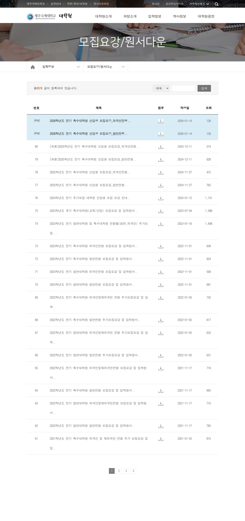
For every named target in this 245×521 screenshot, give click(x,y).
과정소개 (130, 16)
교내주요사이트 (175, 4)
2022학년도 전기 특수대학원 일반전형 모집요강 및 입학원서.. (92, 390)
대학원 (65, 15)
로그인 (155, 4)
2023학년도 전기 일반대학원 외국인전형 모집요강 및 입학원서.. (93, 271)
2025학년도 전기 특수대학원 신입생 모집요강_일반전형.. (88, 185)
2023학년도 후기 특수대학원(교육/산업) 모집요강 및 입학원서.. (93, 210)
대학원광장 (206, 16)
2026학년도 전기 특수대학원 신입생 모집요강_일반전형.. (88, 133)
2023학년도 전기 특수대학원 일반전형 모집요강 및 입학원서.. (92, 259)
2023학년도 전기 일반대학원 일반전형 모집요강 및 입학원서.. (92, 284)
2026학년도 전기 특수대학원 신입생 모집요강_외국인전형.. (90, 121)
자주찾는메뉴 (197, 4)
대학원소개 (103, 16)
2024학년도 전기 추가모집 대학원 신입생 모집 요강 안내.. (90, 198)
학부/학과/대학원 (77, 4)
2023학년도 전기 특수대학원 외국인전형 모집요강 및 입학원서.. (93, 246)
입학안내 (56, 4)
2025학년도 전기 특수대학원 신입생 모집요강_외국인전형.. (90, 172)
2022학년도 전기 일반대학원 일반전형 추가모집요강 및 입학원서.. (95, 355)
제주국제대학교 (36, 4)
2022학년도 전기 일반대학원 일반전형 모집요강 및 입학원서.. (92, 425)
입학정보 (155, 16)
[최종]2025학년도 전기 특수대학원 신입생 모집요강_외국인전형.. (94, 146)
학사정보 (179, 16)
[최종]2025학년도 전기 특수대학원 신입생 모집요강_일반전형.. (93, 159)
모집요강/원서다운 (99, 66)
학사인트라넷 (101, 4)
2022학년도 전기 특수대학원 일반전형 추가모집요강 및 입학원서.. (95, 320)
